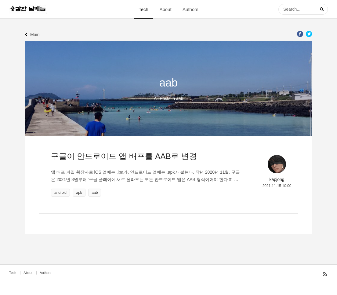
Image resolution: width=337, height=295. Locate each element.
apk (79, 192)
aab (95, 192)
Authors (190, 9)
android (60, 192)
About (165, 9)
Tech (143, 9)
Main (34, 34)
